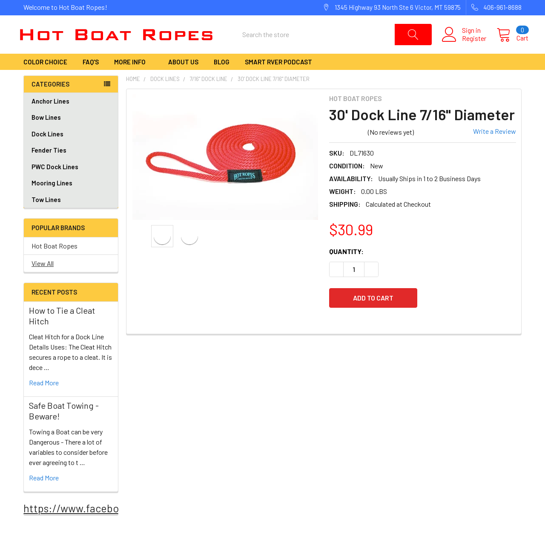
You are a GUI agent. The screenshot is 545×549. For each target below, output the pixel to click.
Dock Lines (71, 148)
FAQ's (91, 76)
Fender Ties (71, 164)
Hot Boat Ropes (54, 260)
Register (467, 45)
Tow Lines (46, 213)
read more (44, 397)
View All (43, 277)
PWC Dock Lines (55, 181)
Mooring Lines (52, 197)
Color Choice (45, 76)
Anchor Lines (71, 115)
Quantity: (346, 265)
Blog (221, 76)
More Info (133, 76)
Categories (50, 98)
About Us (183, 76)
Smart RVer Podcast (278, 76)
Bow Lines (71, 131)
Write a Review (494, 145)
